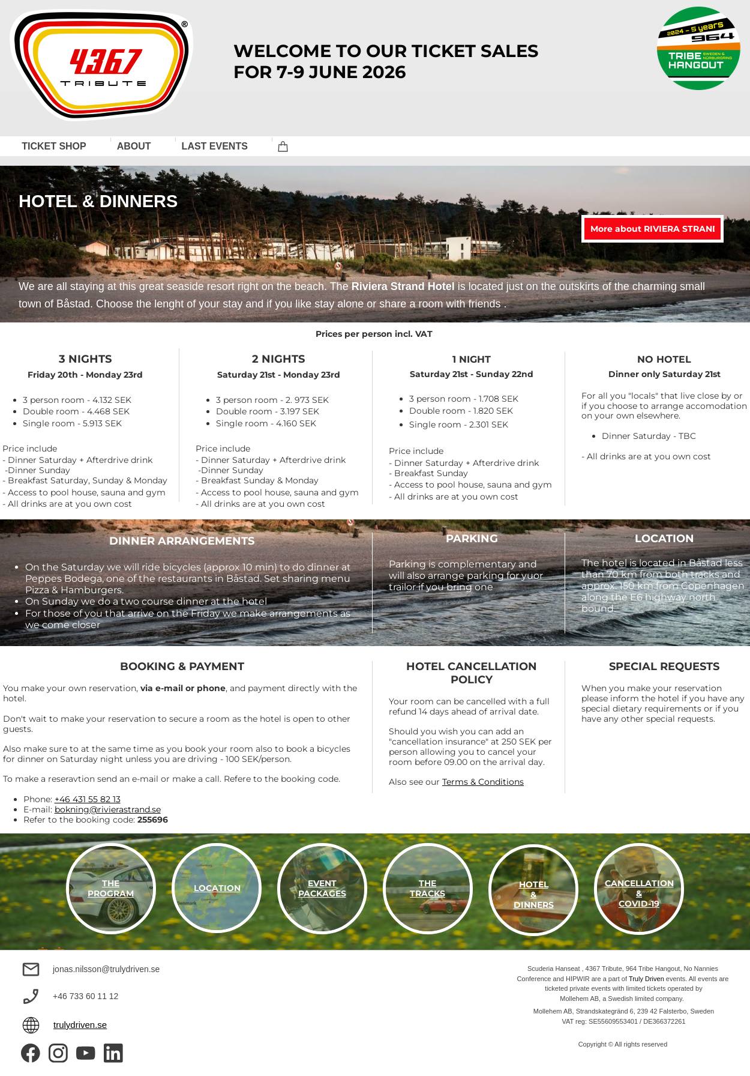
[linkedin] (113, 1053)
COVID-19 (639, 903)
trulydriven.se (80, 1025)
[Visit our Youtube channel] (85, 1053)
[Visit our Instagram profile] (58, 1053)
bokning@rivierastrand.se (108, 809)
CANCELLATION (639, 883)
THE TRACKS (427, 888)
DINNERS (534, 904)
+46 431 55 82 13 (88, 799)
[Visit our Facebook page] (30, 1053)
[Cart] (283, 146)
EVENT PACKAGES (322, 888)
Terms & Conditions (483, 781)
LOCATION (217, 888)
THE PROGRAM (111, 888)
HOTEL (533, 884)
